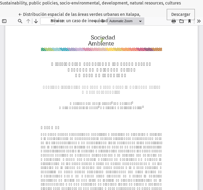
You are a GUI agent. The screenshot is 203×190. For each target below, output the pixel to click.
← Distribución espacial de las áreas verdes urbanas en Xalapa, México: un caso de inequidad (79, 17)
